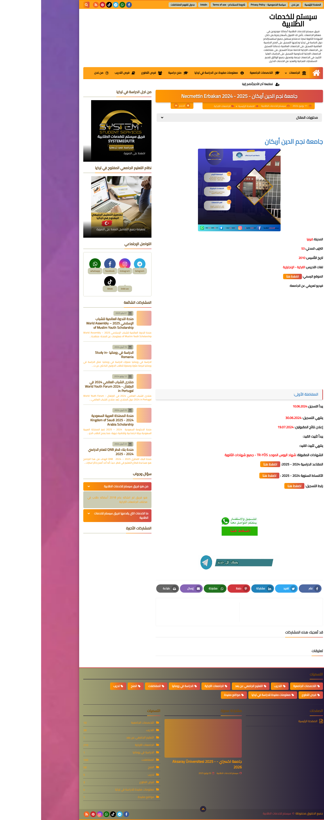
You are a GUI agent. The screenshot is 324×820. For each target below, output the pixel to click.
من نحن (254, 4)
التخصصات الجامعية (224, 72)
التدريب (237, 686)
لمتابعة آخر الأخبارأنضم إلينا (220, 84)
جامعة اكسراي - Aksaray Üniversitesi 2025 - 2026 (166, 764)
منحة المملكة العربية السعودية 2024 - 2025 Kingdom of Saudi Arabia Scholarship (70, 420)
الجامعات (256, 72)
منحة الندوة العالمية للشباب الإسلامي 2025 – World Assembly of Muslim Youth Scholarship (68, 323)
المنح (93, 686)
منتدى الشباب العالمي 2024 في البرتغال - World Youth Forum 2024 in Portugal (68, 386)
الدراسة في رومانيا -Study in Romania (73, 354)
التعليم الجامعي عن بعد (208, 686)
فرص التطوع (110, 72)
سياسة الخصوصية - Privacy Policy (227, 4)
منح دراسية (137, 72)
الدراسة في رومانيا (141, 686)
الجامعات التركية (183, 106)
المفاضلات (113, 686)
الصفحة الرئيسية (271, 4)
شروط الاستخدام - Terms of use (188, 4)
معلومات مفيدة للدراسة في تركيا (229, 695)
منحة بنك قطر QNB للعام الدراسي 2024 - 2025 (69, 451)
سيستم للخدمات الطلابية (252, 20)
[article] (158, 612)
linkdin (162, 4)
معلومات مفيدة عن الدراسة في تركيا (177, 72)
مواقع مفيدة (191, 695)
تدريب (75, 686)
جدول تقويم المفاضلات (142, 4)
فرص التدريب (84, 72)
